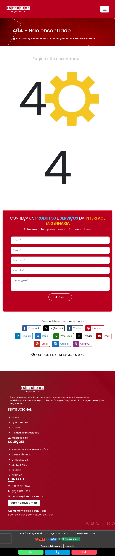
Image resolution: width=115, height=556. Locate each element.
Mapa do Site (20, 437)
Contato (17, 427)
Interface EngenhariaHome (29, 38)
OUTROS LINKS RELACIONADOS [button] (60, 354)
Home (15, 417)
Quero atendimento (24, 503)
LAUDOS (16, 469)
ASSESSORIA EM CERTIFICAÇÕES (30, 449)
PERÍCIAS (17, 475)
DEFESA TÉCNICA (21, 454)
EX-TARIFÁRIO (19, 464)
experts (67, 545)
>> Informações (55, 38)
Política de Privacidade (25, 432)
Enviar (60, 297)
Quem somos (20, 422)
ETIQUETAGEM (20, 459)
